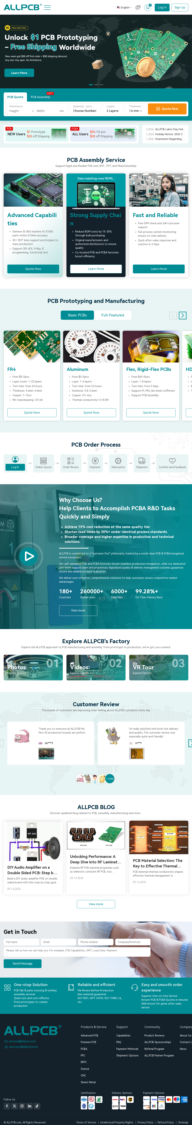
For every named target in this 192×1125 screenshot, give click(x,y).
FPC (83, 1055)
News (183, 1048)
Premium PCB (88, 1042)
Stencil (85, 1068)
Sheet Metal (88, 1082)
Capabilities (123, 1035)
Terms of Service (86, 1122)
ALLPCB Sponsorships (157, 1042)
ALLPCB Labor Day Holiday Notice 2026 (171, 129)
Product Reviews (154, 1035)
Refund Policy (166, 1122)
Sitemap (183, 1122)
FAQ (118, 1042)
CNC (83, 1075)
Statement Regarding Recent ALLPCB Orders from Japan (171, 139)
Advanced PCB (89, 1035)
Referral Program (154, 1048)
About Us (185, 1035)
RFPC (84, 1062)
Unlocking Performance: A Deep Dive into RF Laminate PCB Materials (95, 859)
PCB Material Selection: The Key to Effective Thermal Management (157, 863)
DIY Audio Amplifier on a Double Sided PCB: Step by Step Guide (31, 870)
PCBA (84, 1048)
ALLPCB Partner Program (159, 1055)
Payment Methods (127, 1048)
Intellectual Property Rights (116, 1122)
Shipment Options (127, 1055)
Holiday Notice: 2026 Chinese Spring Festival (171, 134)
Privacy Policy (145, 1122)
